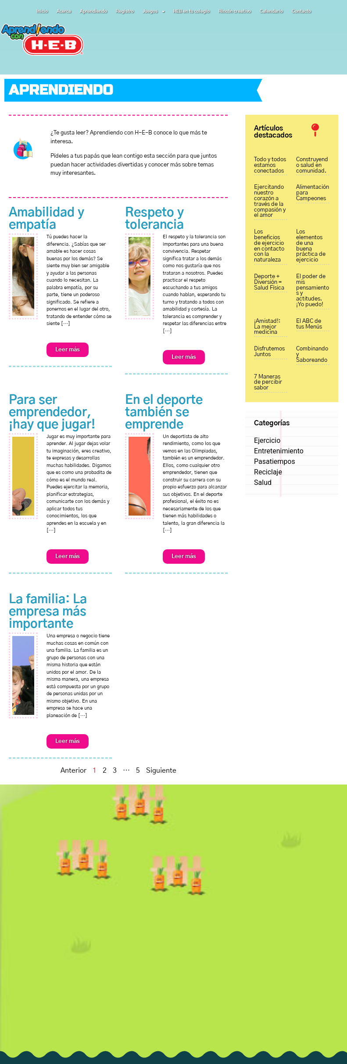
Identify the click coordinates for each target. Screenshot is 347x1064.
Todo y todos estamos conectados (270, 165)
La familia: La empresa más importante (48, 612)
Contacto (301, 11)
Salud (263, 482)
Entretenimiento (279, 451)
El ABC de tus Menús (309, 324)
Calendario (271, 11)
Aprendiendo (93, 11)
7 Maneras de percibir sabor (268, 382)
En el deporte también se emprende (164, 412)
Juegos (154, 11)
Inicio (42, 11)
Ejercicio (267, 440)
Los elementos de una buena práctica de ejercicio (311, 246)
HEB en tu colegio (191, 11)
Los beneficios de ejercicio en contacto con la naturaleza (269, 246)
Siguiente (161, 770)
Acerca (64, 11)
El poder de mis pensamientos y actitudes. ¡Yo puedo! (312, 291)
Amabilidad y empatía (46, 219)
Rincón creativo (234, 11)
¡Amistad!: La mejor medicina (267, 327)
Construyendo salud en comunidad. (312, 165)
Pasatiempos (274, 461)
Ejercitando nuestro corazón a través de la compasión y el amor (270, 201)
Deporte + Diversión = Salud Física (269, 282)
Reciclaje (268, 472)
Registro (125, 11)
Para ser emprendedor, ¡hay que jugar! (52, 412)
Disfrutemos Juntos (269, 351)
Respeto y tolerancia (154, 219)
